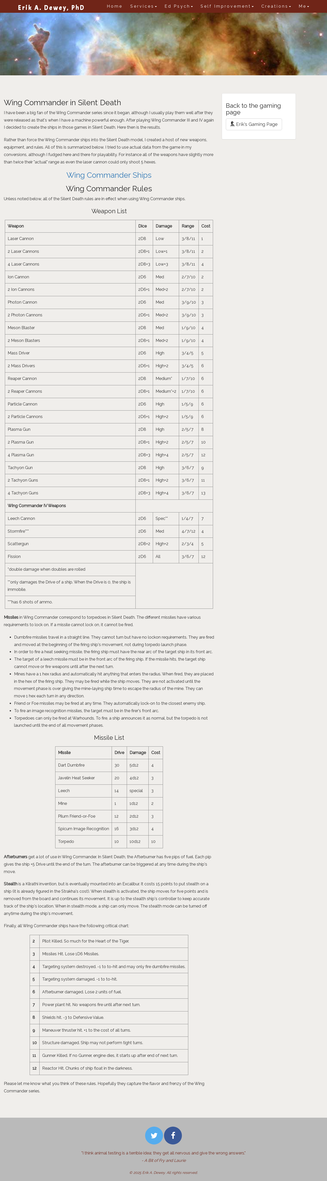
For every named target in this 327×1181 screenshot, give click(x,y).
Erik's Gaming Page (254, 124)
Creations (276, 6)
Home (115, 6)
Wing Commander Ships (108, 175)
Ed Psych (179, 6)
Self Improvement (227, 6)
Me (304, 6)
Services (143, 6)
